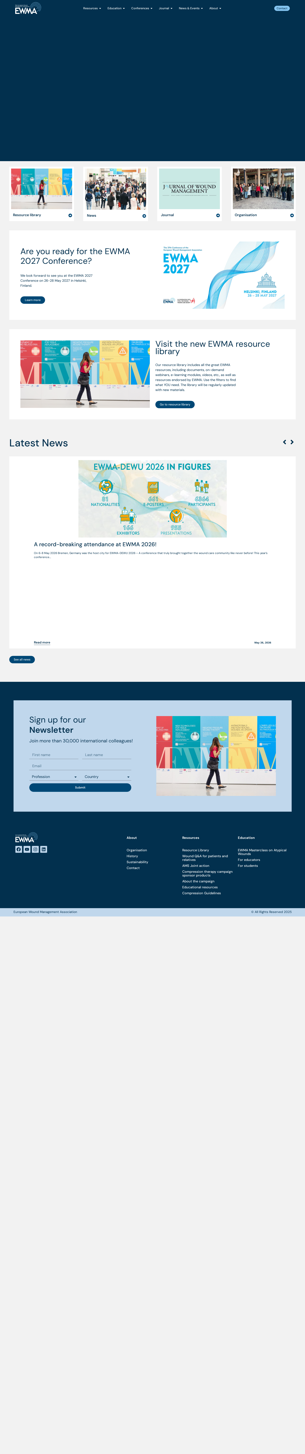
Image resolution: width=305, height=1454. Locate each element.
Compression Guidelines (201, 782)
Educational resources (200, 776)
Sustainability (137, 751)
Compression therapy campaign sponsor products (207, 763)
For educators (249, 749)
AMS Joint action (195, 755)
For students (248, 755)
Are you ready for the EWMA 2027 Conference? (75, 213)
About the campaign (198, 770)
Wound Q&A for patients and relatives (205, 747)
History (132, 745)
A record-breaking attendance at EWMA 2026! (95, 502)
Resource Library (195, 739)
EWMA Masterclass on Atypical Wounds (262, 741)
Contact (133, 757)
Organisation (137, 739)
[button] (284, 400)
